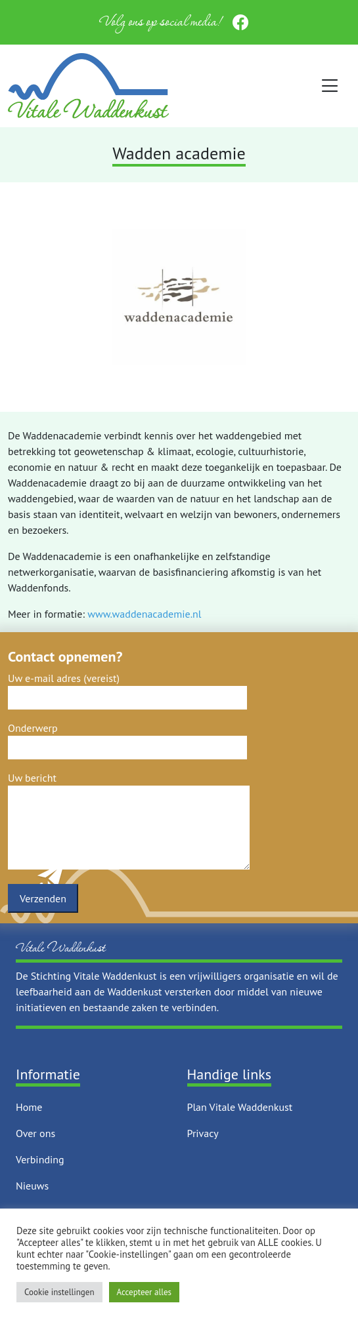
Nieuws (32, 1185)
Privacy (203, 1133)
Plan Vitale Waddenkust (240, 1106)
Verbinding (40, 1159)
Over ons (35, 1133)
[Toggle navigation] (330, 86)
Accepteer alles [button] (144, 1292)
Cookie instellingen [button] (59, 1292)
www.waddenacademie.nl (144, 613)
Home (29, 1106)
